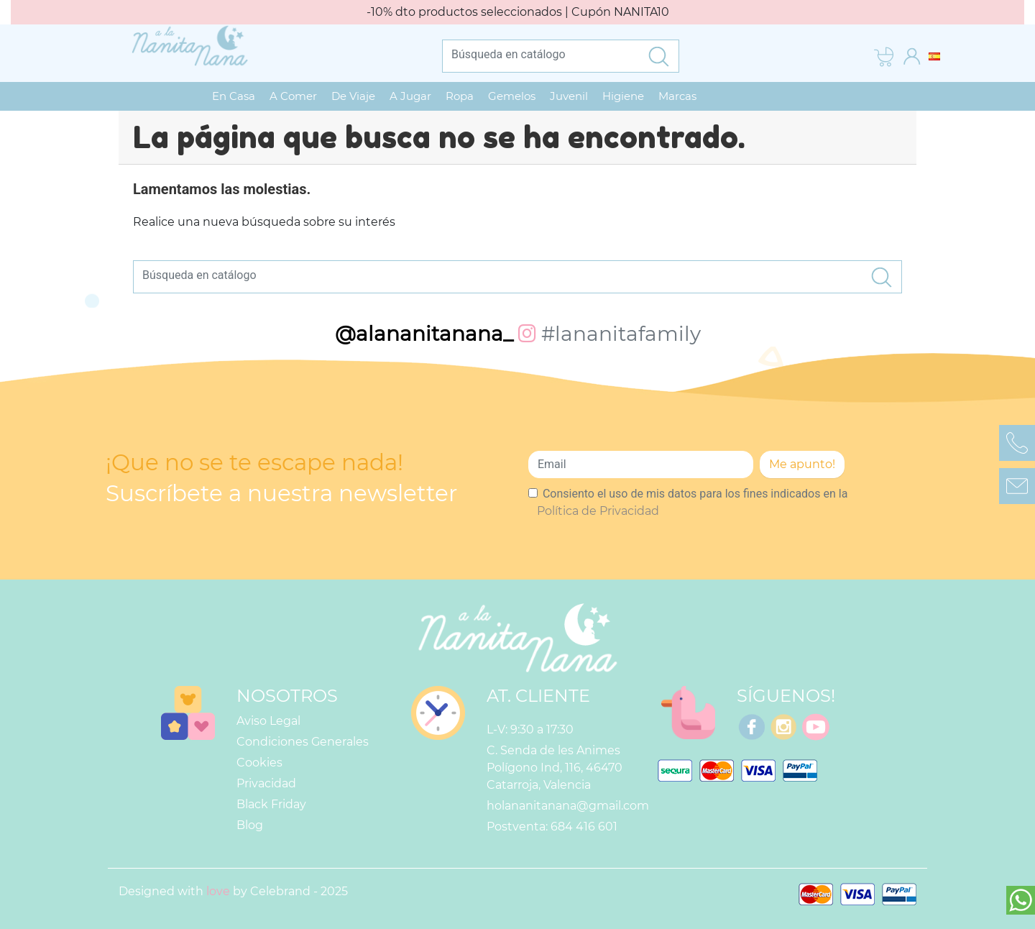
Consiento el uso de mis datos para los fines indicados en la (692, 502)
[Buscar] (540, 54)
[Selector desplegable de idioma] (934, 56)
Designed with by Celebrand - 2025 (233, 891)
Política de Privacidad (598, 511)
